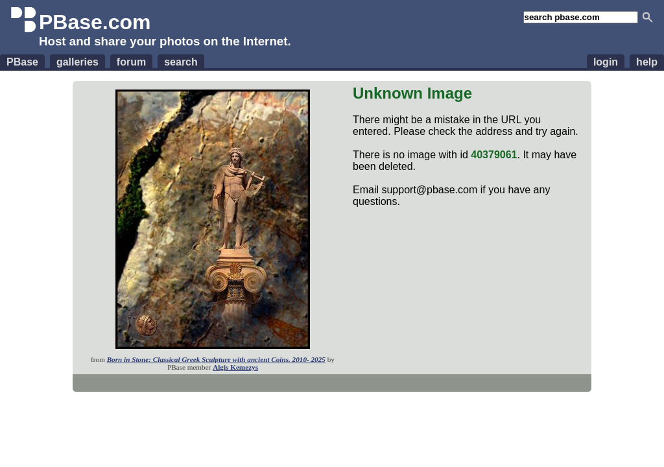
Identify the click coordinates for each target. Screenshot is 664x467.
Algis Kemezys (235, 367)
